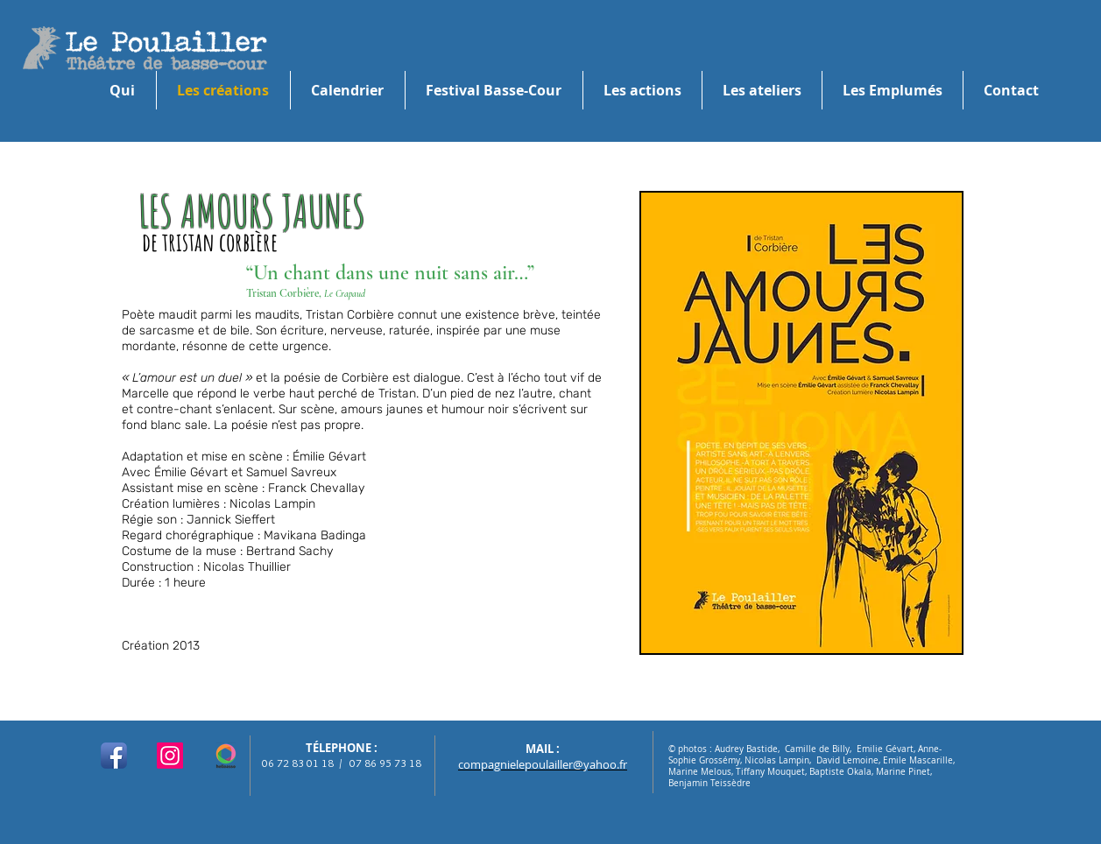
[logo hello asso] (226, 755)
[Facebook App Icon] (114, 755)
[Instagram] (170, 755)
